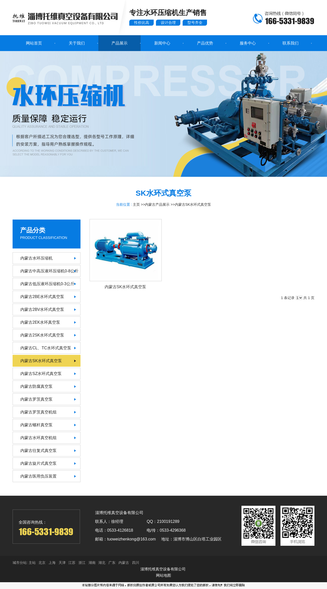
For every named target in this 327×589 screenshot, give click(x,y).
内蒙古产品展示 (157, 204)
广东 (111, 563)
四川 (135, 563)
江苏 (71, 563)
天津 (62, 563)
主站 (32, 563)
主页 (136, 204)
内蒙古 (123, 563)
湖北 (101, 563)
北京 (42, 563)
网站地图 (163, 575)
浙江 (82, 563)
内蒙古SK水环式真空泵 (193, 204)
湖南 (92, 563)
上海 (52, 563)
